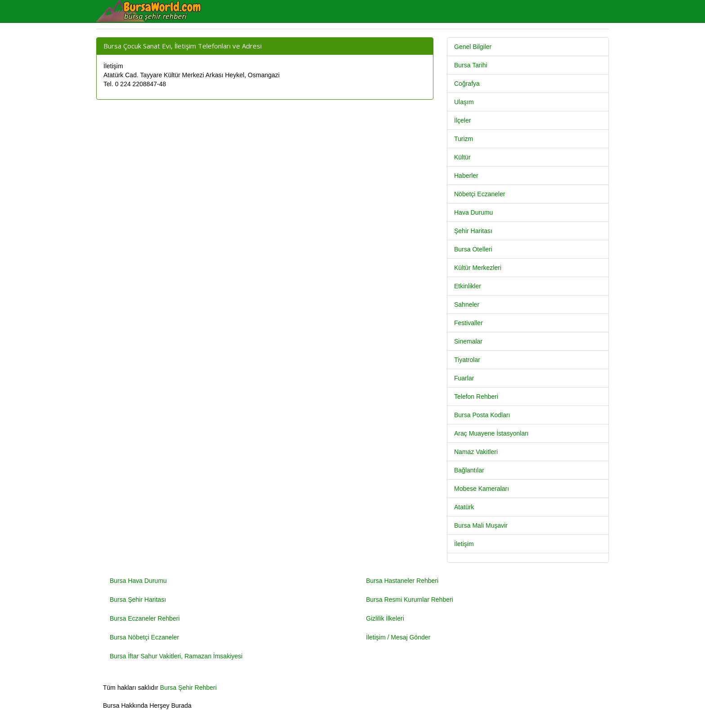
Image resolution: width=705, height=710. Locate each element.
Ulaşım (464, 102)
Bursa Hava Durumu (138, 580)
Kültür (462, 157)
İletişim (464, 543)
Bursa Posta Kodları (482, 415)
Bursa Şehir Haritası (138, 599)
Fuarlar (464, 378)
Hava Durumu (473, 212)
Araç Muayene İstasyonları (491, 433)
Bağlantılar (469, 470)
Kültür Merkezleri (477, 267)
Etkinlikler (467, 286)
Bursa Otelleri (473, 249)
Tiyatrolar (467, 359)
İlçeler (462, 120)
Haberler (466, 175)
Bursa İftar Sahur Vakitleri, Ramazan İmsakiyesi (176, 656)
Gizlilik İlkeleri (385, 618)
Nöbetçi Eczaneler (479, 194)
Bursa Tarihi (470, 65)
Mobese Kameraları (481, 488)
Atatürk (464, 507)
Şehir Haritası (473, 230)
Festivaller (468, 322)
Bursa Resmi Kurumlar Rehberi (409, 599)
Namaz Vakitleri (476, 451)
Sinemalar (468, 341)
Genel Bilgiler (472, 46)
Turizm (463, 138)
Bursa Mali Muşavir (481, 525)
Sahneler (466, 304)
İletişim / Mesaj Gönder (398, 637)
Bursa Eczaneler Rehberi (145, 618)
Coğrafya (467, 83)
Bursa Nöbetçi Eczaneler (144, 637)
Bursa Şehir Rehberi (188, 687)
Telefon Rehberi (476, 396)
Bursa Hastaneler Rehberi (402, 580)
